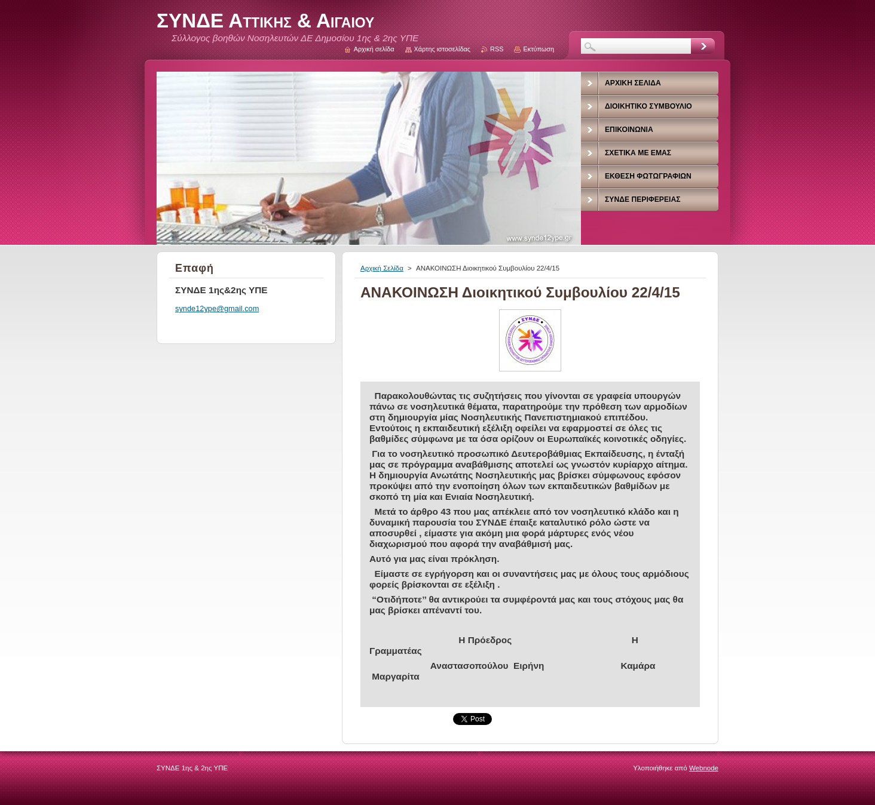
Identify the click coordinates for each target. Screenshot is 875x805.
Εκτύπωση (538, 49)
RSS (496, 49)
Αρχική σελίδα (374, 49)
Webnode (703, 768)
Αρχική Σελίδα (381, 268)
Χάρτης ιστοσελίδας (442, 49)
